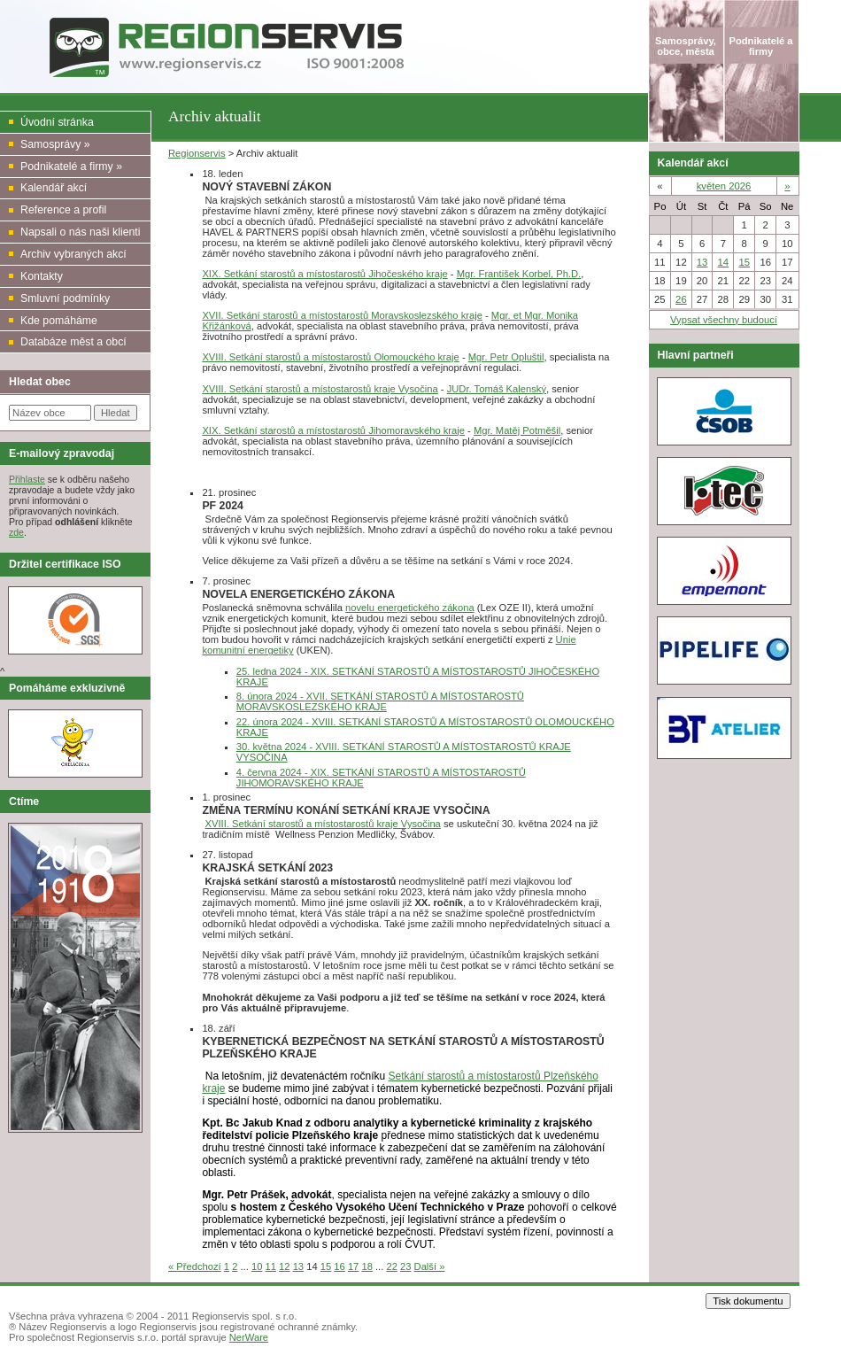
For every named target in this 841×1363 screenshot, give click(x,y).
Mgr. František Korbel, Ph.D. (519, 273)
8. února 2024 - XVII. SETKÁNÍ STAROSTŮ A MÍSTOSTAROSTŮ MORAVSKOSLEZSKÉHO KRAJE (380, 701)
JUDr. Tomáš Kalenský (496, 388)
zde (16, 532)
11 (271, 1266)
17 (353, 1266)
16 (339, 1266)
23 (405, 1266)
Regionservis (197, 153)
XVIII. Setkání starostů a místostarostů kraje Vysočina (319, 388)
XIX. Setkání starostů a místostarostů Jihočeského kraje (324, 273)
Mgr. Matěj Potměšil (517, 430)
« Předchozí (194, 1266)
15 (325, 1266)
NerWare (248, 1337)
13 (298, 1266)
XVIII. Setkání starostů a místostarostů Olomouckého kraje (330, 357)
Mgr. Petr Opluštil (506, 357)
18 (366, 1266)
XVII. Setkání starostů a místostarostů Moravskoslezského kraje (342, 315)
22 (391, 1266)
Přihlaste (27, 479)
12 (284, 1266)
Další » (429, 1266)
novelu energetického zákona (410, 607)
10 (256, 1266)
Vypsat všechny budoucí (723, 319)
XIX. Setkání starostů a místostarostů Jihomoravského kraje (333, 430)
